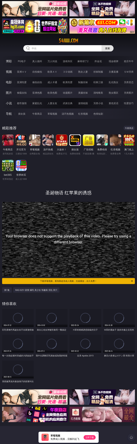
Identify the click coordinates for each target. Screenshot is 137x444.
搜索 (107, 48)
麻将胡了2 (82, 61)
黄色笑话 (113, 103)
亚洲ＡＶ (22, 71)
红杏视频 (83, 113)
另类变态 (129, 82)
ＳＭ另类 (129, 71)
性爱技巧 (129, 103)
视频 (9, 72)
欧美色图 (52, 92)
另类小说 (98, 103)
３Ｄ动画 (67, 71)
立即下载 (89, 437)
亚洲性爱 (22, 82)
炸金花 (98, 61)
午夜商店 (37, 113)
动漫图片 (67, 92)
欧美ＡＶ (52, 71)
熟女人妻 (83, 71)
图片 (9, 93)
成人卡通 (52, 82)
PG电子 (22, 61)
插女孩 (21, 113)
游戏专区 (67, 61)
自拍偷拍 (37, 71)
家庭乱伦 (37, 103)
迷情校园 (83, 103)
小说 (9, 103)
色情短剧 (98, 113)
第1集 (7, 290)
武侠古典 (67, 103)
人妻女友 (52, 103)
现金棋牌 (113, 61)
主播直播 (113, 71)
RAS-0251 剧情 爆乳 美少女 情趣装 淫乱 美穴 (36, 290)
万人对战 (52, 61)
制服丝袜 (83, 82)
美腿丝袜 (83, 92)
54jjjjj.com (68, 41)
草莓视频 (52, 113)
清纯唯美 (98, 92)
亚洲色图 (37, 92)
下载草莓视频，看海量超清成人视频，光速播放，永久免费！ (86, 281)
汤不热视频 (68, 113)
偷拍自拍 (37, 82)
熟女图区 (113, 92)
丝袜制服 (98, 71)
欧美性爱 (67, 82)
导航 (9, 114)
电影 (9, 82)
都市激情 (22, 103)
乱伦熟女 (113, 82)
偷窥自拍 (22, 92)
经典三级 (98, 82)
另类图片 (129, 92)
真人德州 (37, 61)
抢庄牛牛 (129, 61)
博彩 (9, 61)
